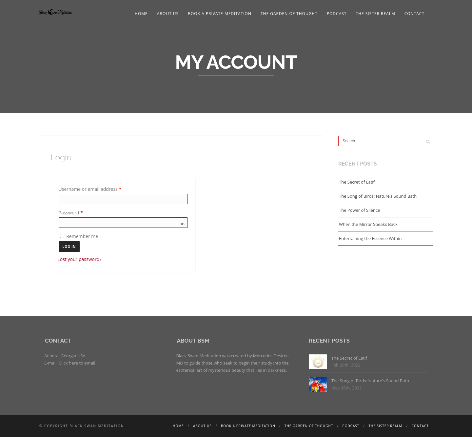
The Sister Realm (375, 13)
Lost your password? (80, 259)
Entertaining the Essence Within (370, 238)
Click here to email (77, 363)
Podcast (337, 13)
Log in (69, 246)
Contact (414, 13)
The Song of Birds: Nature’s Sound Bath (378, 196)
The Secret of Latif (357, 182)
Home (141, 13)
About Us (168, 13)
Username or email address (90, 189)
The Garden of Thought (289, 13)
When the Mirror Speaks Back (368, 224)
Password (71, 212)
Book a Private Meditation (219, 13)
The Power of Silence (359, 210)
